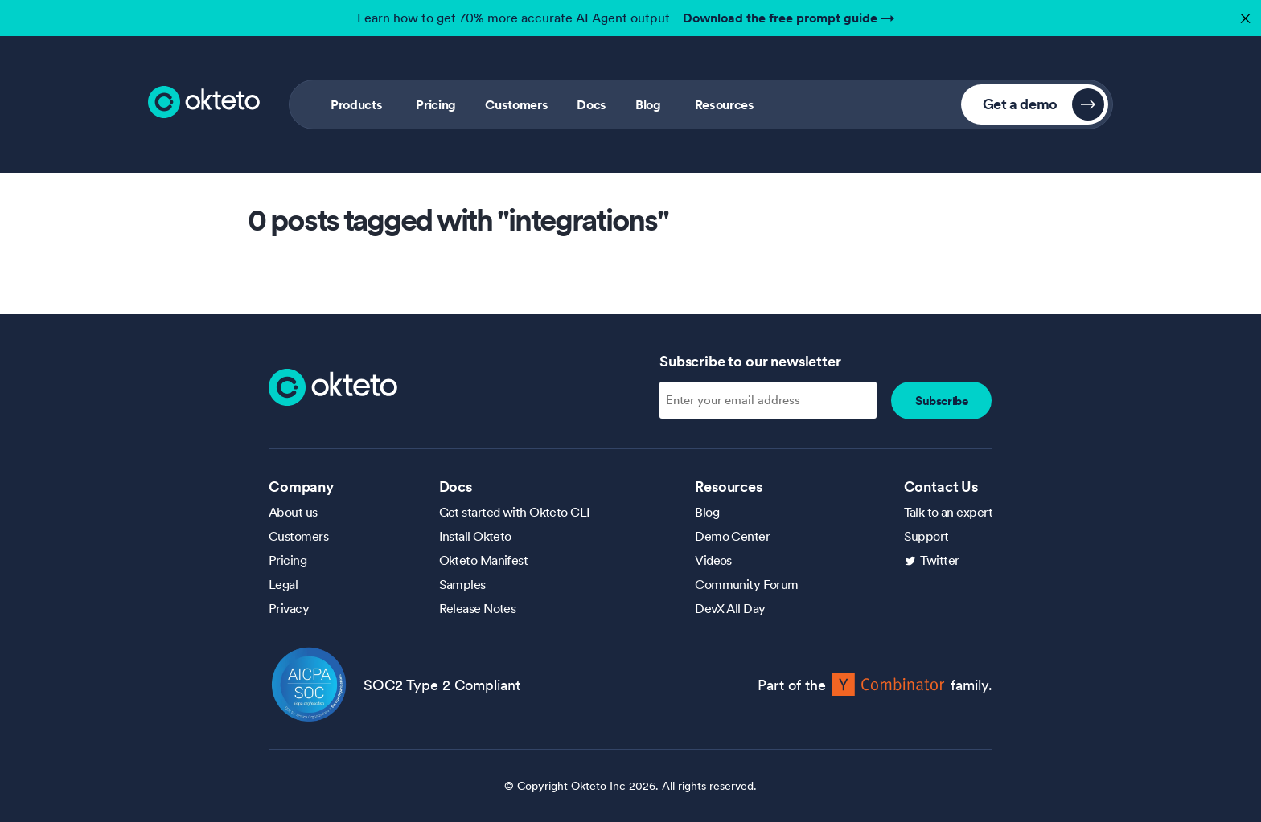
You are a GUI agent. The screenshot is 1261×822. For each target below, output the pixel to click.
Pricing (436, 104)
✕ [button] (1243, 14)
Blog (648, 104)
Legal (283, 584)
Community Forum (747, 584)
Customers (516, 104)
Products (356, 104)
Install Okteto (475, 536)
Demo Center (732, 536)
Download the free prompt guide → (789, 18)
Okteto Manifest (483, 560)
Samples (462, 584)
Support (926, 536)
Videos (713, 560)
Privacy (289, 608)
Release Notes (477, 608)
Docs (591, 104)
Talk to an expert (948, 512)
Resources (724, 104)
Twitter (939, 560)
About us (293, 512)
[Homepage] (333, 386)
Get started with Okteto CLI (514, 512)
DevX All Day (730, 608)
